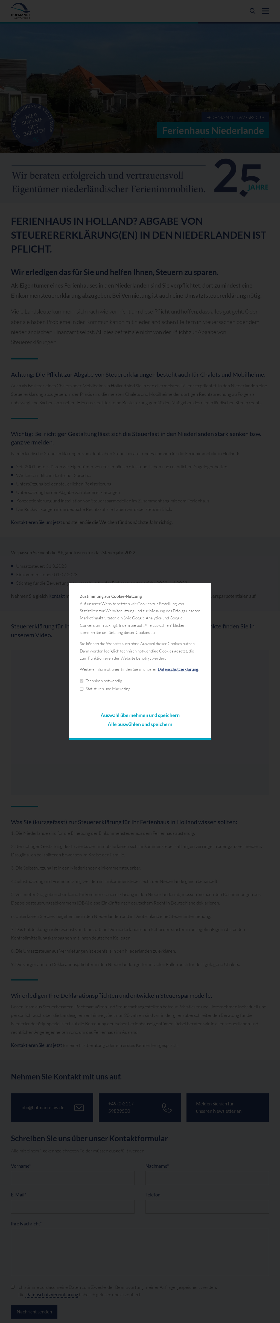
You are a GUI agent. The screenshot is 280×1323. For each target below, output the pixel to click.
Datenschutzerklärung (178, 669)
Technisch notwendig (101, 680)
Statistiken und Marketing (105, 688)
